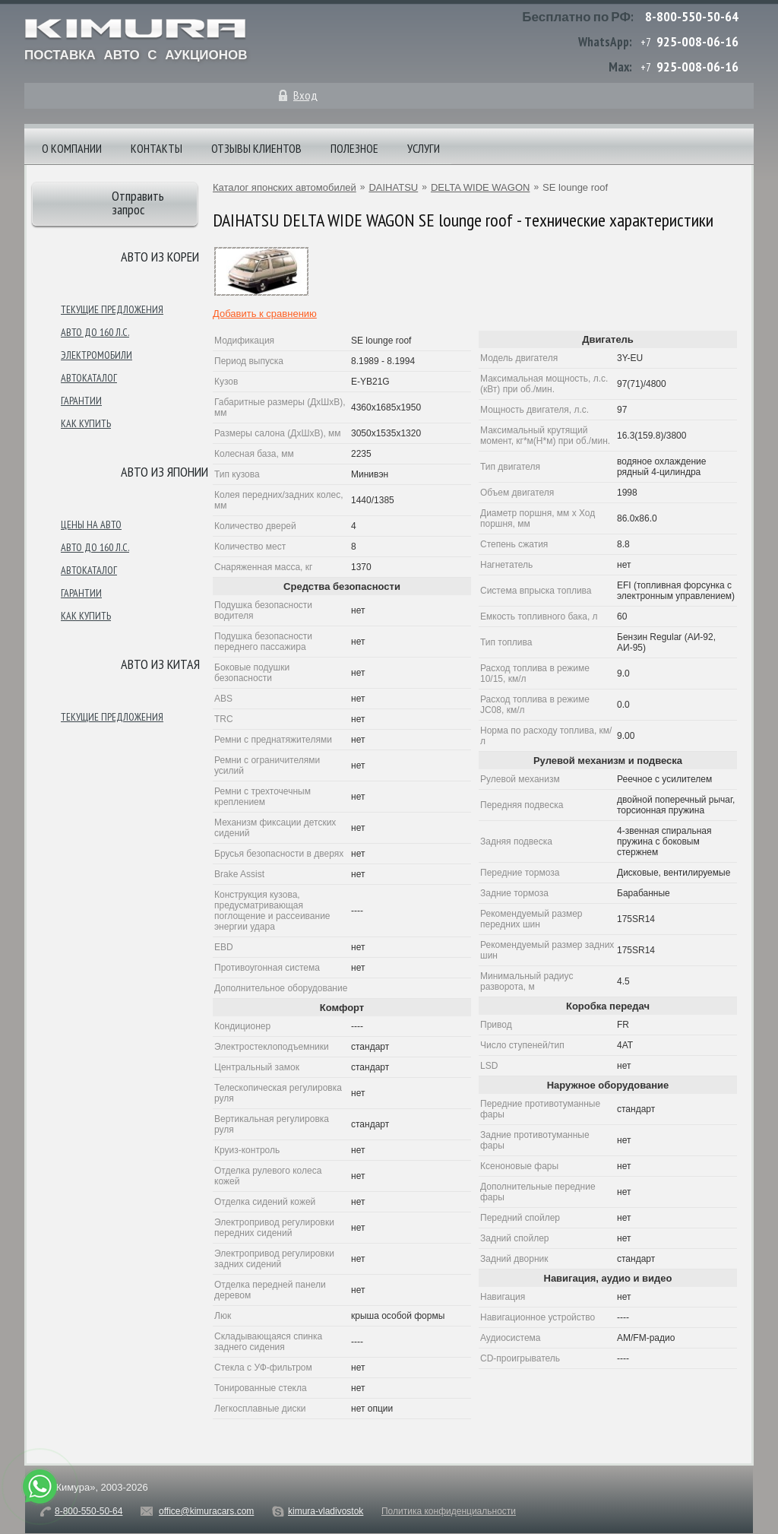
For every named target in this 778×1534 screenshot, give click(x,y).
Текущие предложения (112, 309)
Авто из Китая (160, 664)
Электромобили (96, 355)
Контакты (156, 148)
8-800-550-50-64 (691, 16)
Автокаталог (89, 378)
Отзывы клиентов (256, 148)
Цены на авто (91, 524)
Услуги (423, 148)
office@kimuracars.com (206, 1511)
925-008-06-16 (697, 41)
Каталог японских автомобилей (284, 187)
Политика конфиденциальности (448, 1511)
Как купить (86, 423)
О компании (72, 148)
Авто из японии (164, 471)
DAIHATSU (393, 187)
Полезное (354, 148)
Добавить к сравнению (265, 313)
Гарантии (81, 400)
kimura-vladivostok (325, 1511)
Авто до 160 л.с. (95, 332)
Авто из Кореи (160, 256)
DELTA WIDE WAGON (480, 187)
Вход (305, 95)
